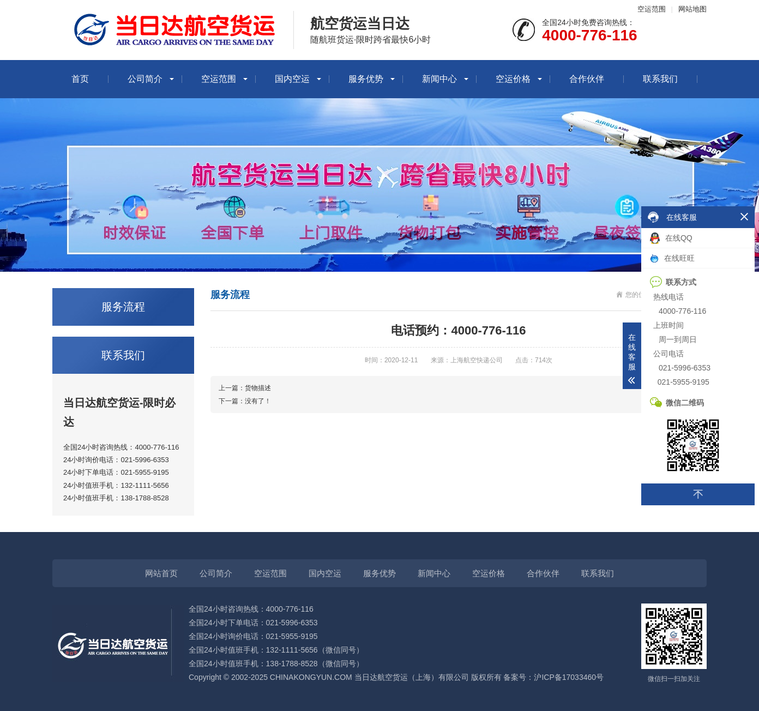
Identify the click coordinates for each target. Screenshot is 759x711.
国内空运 (292, 78)
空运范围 (651, 9)
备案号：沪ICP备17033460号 (553, 677)
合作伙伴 (586, 78)
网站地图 (692, 9)
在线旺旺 (672, 258)
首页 (80, 78)
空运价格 (513, 78)
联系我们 (660, 78)
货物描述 (258, 388)
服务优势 (365, 78)
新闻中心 (439, 78)
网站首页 (161, 573)
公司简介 (145, 78)
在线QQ (671, 238)
